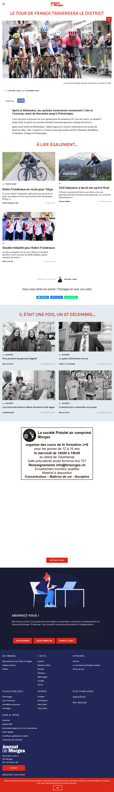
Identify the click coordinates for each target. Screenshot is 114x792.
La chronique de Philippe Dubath (86, 665)
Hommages (7, 697)
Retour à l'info (57, 560)
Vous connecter (44, 641)
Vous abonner (22, 641)
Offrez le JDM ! (66, 641)
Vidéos (5, 669)
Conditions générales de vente (15, 736)
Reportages (42, 677)
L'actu (42, 656)
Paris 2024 (42, 704)
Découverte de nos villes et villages (17, 661)
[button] (3, 4)
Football (41, 697)
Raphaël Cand (14, 91)
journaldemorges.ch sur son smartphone (19, 728)
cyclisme (21, 100)
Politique (41, 673)
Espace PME (7, 724)
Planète (41, 669)
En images (9, 656)
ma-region (80, 702)
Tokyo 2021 (42, 708)
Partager (72, 297)
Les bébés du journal (11, 704)
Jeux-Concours (8, 700)
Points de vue (78, 669)
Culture (41, 661)
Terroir (40, 685)
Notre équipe (7, 732)
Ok (57, 788)
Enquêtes (79, 697)
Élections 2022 (83, 691)
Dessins (76, 661)
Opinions (79, 656)
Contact (13, 768)
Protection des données (12, 740)
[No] (111, 785)
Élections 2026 (44, 665)
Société (41, 681)
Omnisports (43, 700)
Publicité (6, 720)
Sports (42, 691)
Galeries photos (9, 665)
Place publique (12, 691)
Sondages (6, 708)
